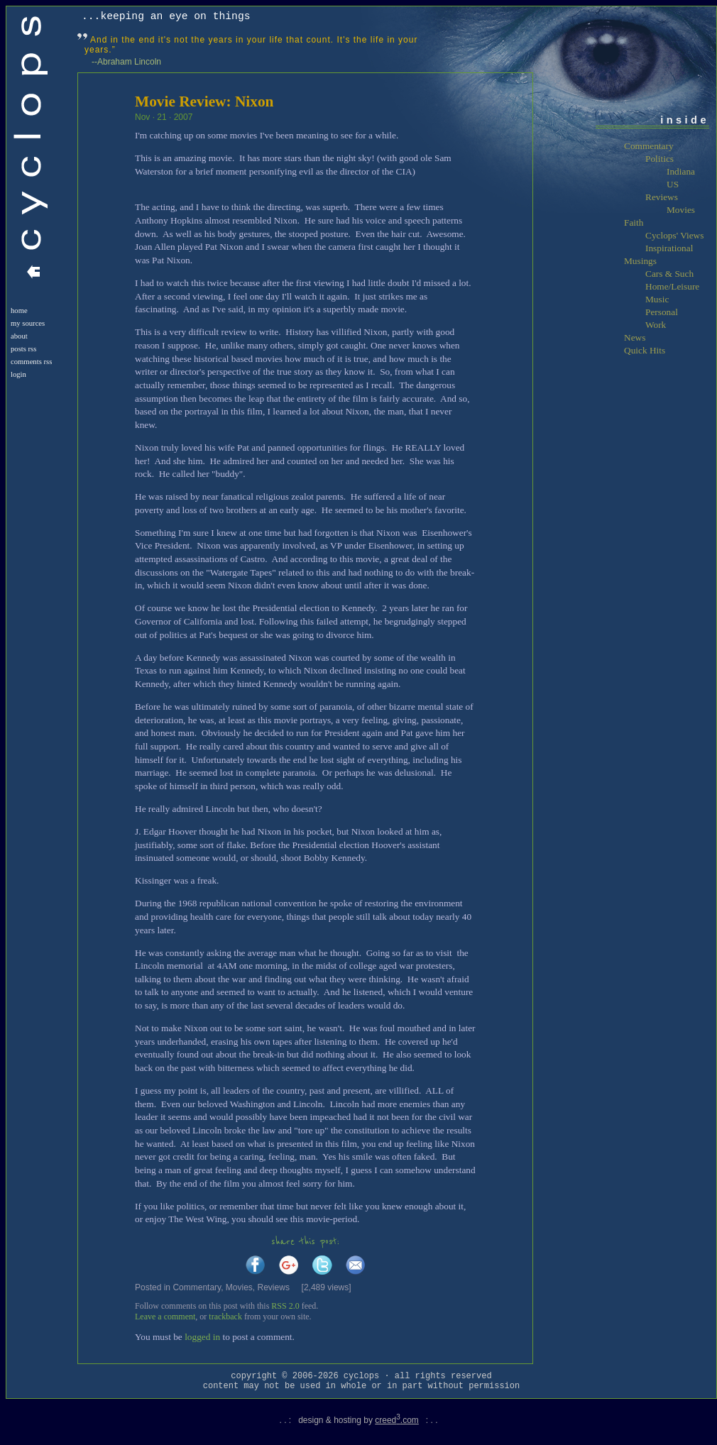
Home (19, 310)
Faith (633, 222)
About (19, 336)
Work (655, 324)
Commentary (197, 1287)
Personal (661, 312)
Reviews (274, 1287)
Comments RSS (31, 362)
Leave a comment (165, 1317)
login (18, 374)
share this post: (305, 1241)
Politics (659, 158)
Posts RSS (23, 349)
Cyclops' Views (674, 235)
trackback (225, 1317)
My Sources (28, 323)
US (673, 184)
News (634, 337)
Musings (640, 261)
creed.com (397, 1420)
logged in (202, 1336)
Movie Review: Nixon (204, 101)
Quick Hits (644, 350)
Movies (239, 1287)
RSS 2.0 (285, 1306)
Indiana (681, 171)
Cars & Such (669, 273)
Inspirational (669, 248)
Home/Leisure (672, 286)
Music (657, 299)
